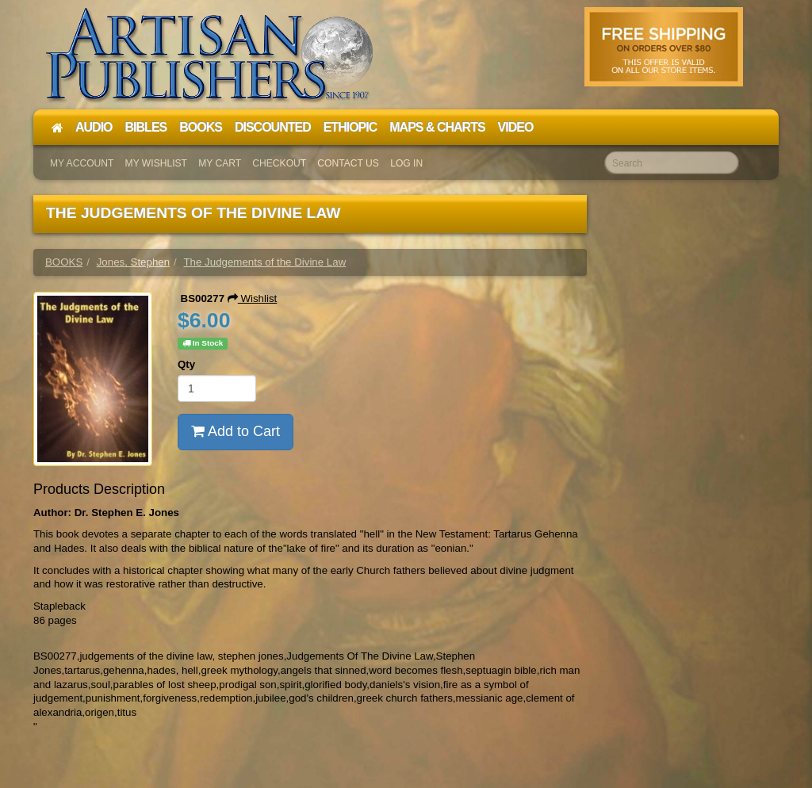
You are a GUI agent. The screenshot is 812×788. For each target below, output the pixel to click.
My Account (81, 163)
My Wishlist (156, 163)
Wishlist (253, 298)
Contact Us (348, 163)
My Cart (219, 163)
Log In (406, 163)
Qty (186, 364)
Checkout (279, 163)
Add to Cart (235, 431)
